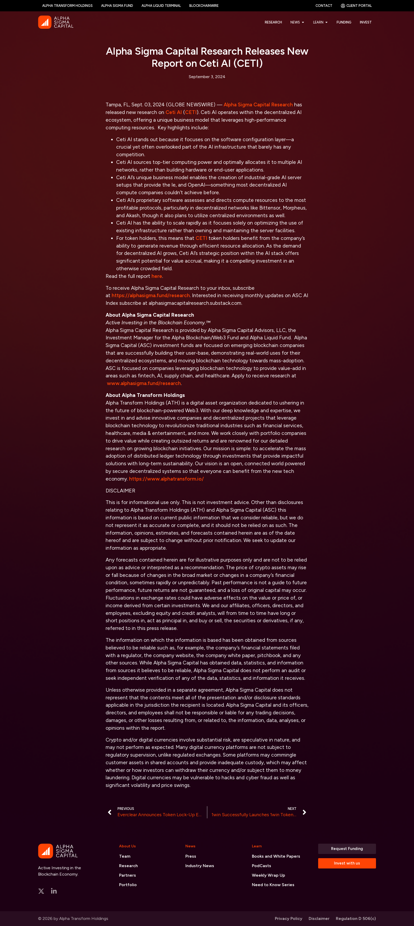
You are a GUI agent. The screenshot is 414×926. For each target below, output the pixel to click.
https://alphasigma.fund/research (151, 295)
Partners (127, 875)
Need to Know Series (273, 884)
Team (124, 856)
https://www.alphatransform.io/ (166, 479)
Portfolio (128, 884)
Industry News (199, 865)
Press (190, 856)
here (157, 276)
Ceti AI (174, 112)
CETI (191, 112)
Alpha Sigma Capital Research (258, 105)
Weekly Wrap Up (268, 875)
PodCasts (261, 865)
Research (128, 865)
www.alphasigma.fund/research (144, 383)
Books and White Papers (276, 856)
